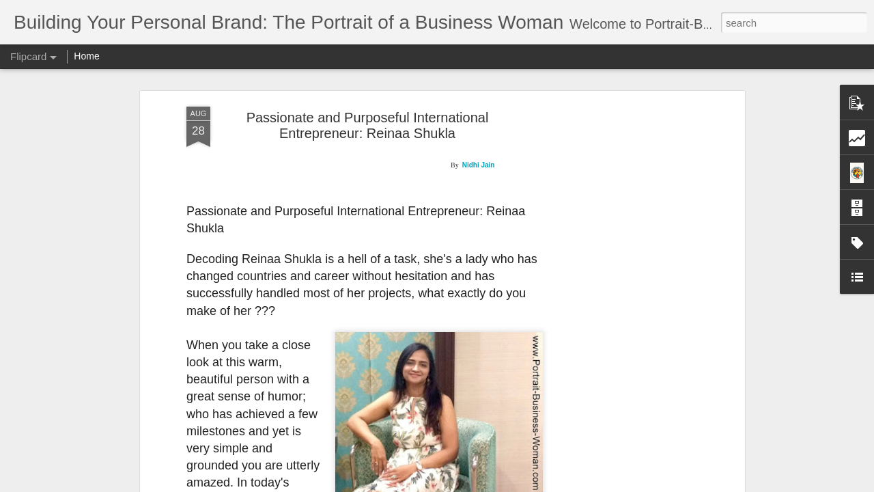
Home (86, 56)
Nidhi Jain (478, 165)
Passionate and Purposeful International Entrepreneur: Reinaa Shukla (367, 125)
